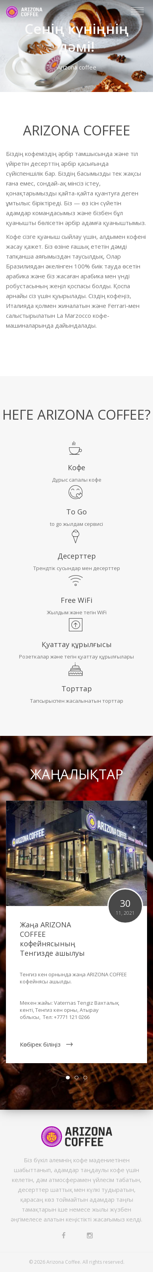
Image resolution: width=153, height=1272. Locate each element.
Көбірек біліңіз (40, 1044)
